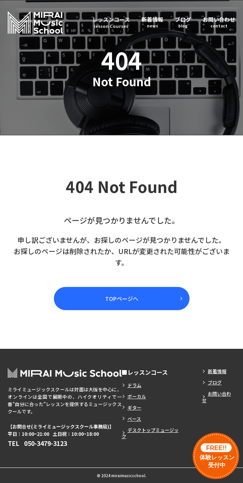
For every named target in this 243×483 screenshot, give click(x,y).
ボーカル (137, 396)
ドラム (134, 385)
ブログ (183, 21)
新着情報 (152, 21)
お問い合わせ (219, 21)
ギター (134, 407)
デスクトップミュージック (150, 433)
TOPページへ (121, 298)
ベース (134, 418)
